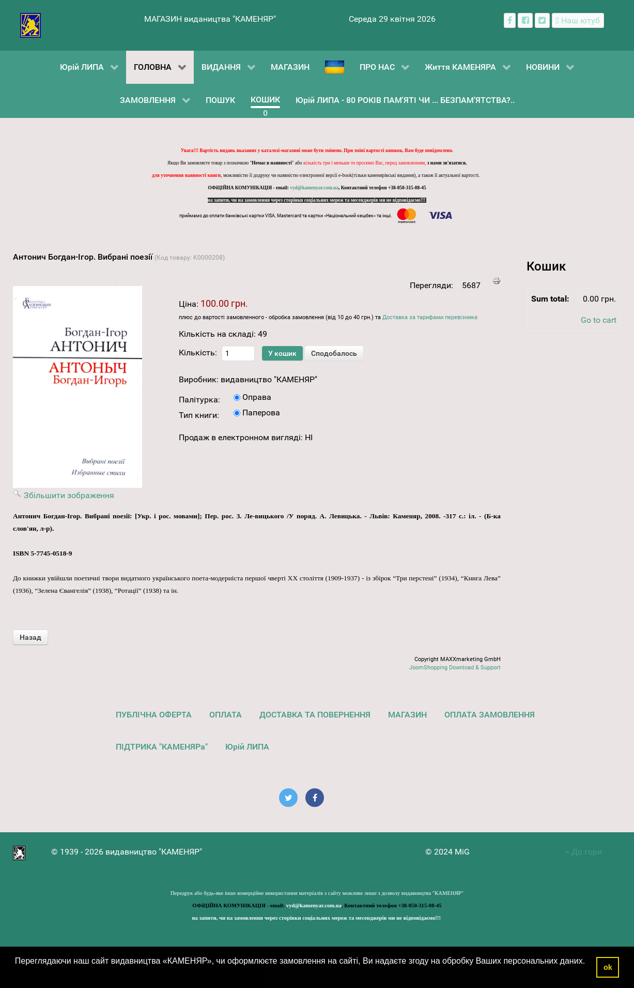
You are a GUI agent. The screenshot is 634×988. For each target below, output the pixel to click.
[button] (16, 974)
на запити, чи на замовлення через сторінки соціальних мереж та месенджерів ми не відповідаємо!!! (317, 200)
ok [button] (608, 967)
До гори (583, 852)
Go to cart (598, 320)
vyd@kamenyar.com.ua (314, 187)
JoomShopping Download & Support (455, 667)
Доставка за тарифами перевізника (429, 317)
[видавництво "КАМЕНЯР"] (30, 24)
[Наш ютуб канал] (578, 20)
